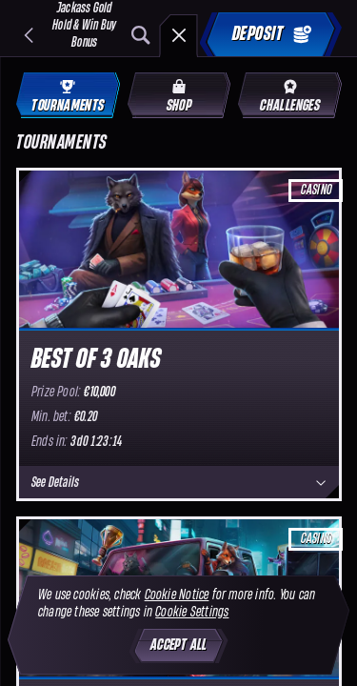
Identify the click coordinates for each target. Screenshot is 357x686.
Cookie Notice (177, 595)
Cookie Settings (191, 612)
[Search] (141, 35)
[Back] (28, 35)
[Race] (179, 35)
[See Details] (321, 483)
